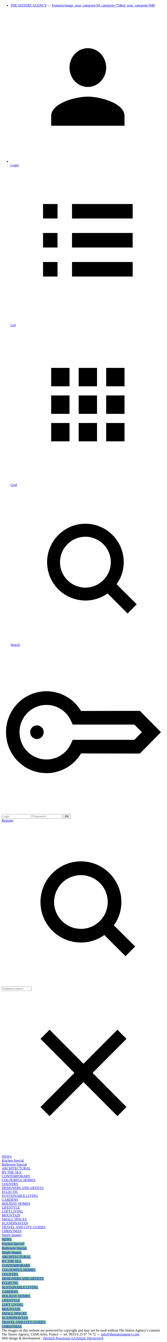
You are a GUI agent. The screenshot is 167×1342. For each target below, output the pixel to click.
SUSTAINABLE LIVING (20, 1196)
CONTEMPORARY (16, 1176)
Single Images (12, 1235)
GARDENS (10, 1200)
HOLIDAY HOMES (16, 1203)
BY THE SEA (12, 1172)
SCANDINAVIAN (15, 1223)
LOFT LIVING (12, 1211)
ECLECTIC (10, 1192)
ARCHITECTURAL (16, 1168)
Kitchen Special (13, 1160)
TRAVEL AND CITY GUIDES (24, 1227)
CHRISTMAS (12, 1231)
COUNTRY (10, 1184)
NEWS (7, 1156)
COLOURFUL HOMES (18, 1180)
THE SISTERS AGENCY (28, 5)
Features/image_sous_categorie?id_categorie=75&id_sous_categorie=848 (103, 5)
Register (7, 820)
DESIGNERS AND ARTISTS (23, 1188)
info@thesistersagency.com (120, 1334)
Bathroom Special (14, 1164)
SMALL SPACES (14, 1219)
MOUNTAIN (11, 1215)
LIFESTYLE (11, 1207)
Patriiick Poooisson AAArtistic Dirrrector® (73, 1338)
